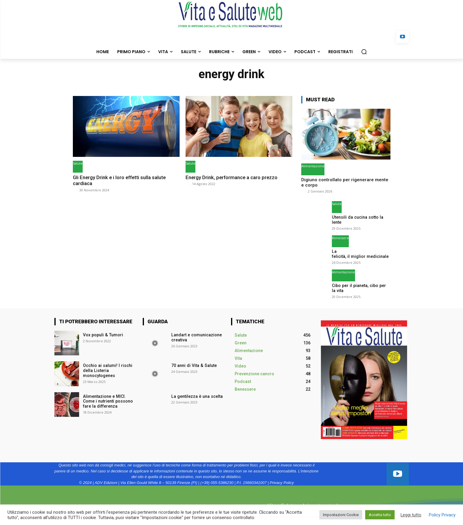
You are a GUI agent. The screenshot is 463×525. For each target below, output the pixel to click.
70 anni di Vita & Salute (193, 365)
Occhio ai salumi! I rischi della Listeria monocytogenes (107, 370)
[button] (364, 52)
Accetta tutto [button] (380, 515)
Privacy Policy (282, 482)
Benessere (340, 238)
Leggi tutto (411, 515)
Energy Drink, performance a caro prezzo (232, 177)
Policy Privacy (442, 515)
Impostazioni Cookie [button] (341, 515)
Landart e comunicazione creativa (196, 337)
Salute (78, 163)
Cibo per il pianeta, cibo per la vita (360, 288)
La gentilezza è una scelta (196, 396)
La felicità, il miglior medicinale (360, 254)
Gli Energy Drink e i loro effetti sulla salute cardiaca (120, 180)
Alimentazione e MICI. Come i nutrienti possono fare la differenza (107, 401)
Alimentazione (312, 166)
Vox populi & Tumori (103, 334)
